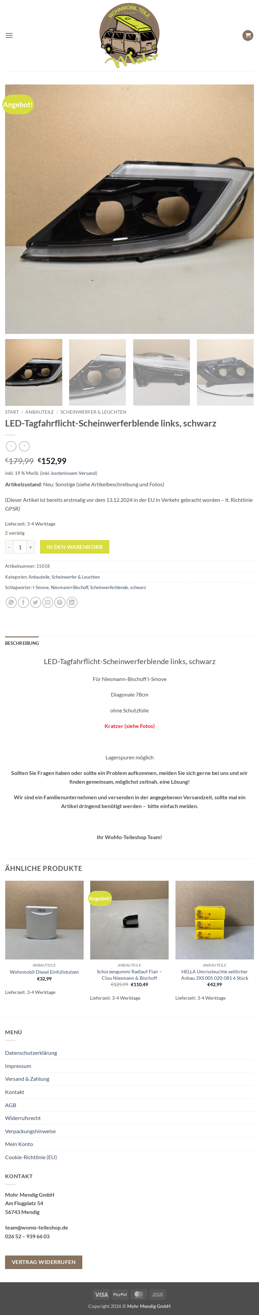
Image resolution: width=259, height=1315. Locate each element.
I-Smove (41, 587)
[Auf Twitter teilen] (35, 602)
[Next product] (11, 446)
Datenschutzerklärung (31, 1052)
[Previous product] (24, 446)
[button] (9, 35)
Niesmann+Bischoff (69, 587)
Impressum (18, 1066)
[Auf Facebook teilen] (23, 602)
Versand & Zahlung (27, 1078)
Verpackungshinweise (30, 1131)
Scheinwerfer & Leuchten (93, 412)
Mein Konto (19, 1144)
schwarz (138, 587)
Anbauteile (39, 412)
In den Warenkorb (75, 547)
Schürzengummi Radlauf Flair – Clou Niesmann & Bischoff (129, 975)
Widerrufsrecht (23, 1118)
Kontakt (14, 1092)
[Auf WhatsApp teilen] (11, 602)
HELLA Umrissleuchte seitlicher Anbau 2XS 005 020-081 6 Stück (214, 975)
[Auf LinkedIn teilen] (72, 602)
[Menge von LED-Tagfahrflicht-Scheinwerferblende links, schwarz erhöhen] (31, 547)
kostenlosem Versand (73, 473)
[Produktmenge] (20, 547)
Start (12, 412)
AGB (10, 1105)
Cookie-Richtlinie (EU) (31, 1157)
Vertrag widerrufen (44, 1262)
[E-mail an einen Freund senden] (47, 602)
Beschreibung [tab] (22, 643)
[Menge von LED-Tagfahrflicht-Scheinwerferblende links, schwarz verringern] (9, 547)
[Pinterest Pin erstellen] (59, 602)
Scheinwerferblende (109, 587)
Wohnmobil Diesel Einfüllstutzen (44, 972)
